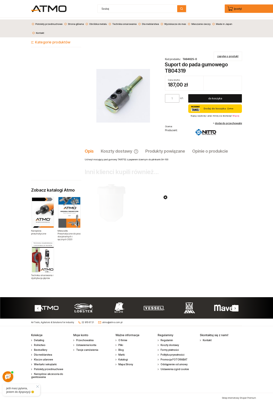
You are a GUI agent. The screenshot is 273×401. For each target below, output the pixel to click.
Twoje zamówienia (87, 348)
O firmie (122, 338)
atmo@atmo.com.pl (112, 320)
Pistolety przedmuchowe (48, 367)
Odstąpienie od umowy (174, 362)
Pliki (120, 343)
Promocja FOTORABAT (174, 357)
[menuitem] (47, 22)
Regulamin (166, 338)
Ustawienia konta (86, 343)
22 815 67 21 (88, 320)
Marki (121, 352)
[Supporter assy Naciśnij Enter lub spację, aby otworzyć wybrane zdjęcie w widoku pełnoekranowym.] (123, 93)
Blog (121, 348)
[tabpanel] (163, 157)
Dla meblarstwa (42, 352)
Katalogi (123, 357)
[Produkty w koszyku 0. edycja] (235, 8)
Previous (38, 306)
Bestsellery (40, 348)
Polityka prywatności (172, 352)
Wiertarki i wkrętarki (45, 362)
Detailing (38, 338)
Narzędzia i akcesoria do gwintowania (47, 374)
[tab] (91, 149)
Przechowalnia (85, 338)
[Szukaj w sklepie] (138, 9)
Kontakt (206, 338)
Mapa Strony (125, 362)
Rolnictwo (39, 343)
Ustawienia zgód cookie (174, 367)
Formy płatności (169, 348)
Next (235, 306)
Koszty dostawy (169, 343)
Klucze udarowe (43, 357)
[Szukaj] (181, 8)
